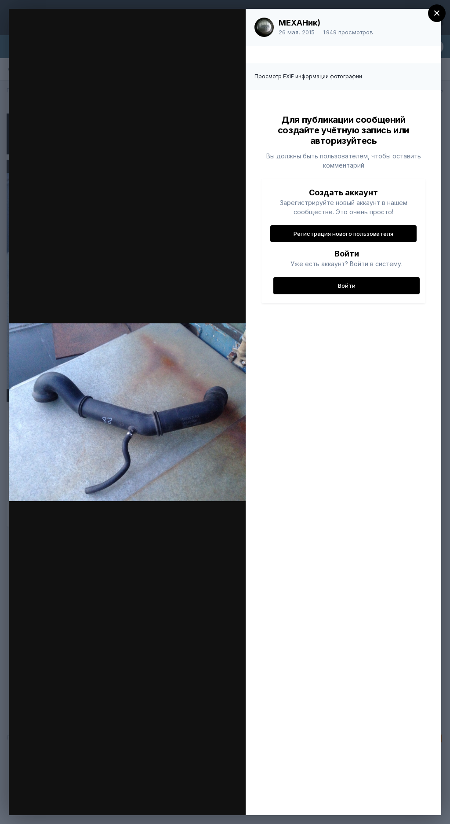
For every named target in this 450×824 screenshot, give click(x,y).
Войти (347, 285)
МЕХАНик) (299, 22)
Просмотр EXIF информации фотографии (308, 76)
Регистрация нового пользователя (343, 233)
